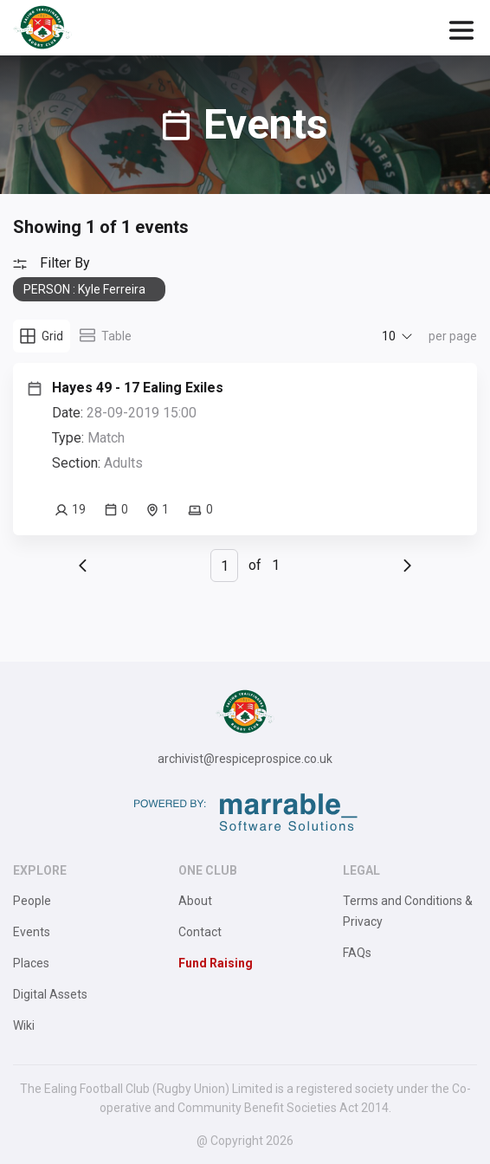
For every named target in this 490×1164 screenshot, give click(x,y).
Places (31, 963)
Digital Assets (50, 994)
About (195, 901)
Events (31, 932)
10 (389, 336)
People (32, 901)
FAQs (357, 953)
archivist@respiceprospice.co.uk (245, 759)
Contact (200, 932)
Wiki (24, 1025)
